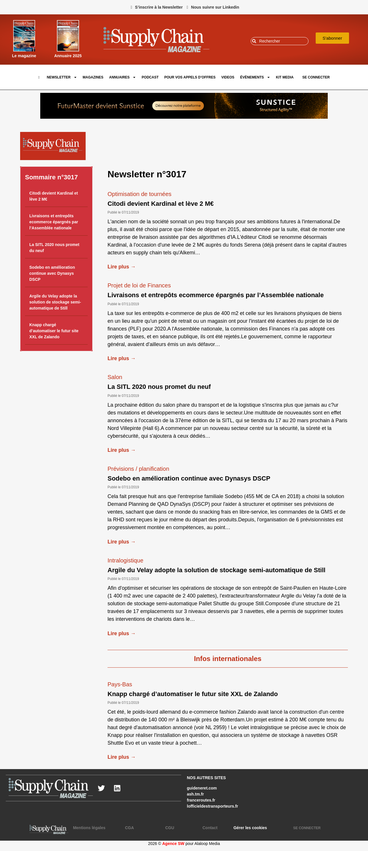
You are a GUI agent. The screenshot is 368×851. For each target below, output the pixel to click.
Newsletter (62, 77)
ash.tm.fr (195, 794)
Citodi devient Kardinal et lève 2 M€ (161, 203)
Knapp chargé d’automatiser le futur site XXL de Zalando (53, 330)
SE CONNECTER (315, 77)
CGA (129, 827)
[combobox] (279, 41)
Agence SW (173, 843)
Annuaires (122, 77)
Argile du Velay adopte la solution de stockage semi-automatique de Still (55, 302)
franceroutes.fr (201, 800)
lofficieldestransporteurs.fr (212, 806)
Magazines (93, 77)
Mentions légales (89, 827)
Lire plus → (122, 267)
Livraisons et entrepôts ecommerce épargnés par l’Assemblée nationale (53, 222)
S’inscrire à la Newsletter (159, 7)
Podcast (150, 77)
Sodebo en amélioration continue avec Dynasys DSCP (52, 273)
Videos (227, 77)
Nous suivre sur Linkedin (215, 7)
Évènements (255, 77)
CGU (169, 827)
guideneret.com (202, 788)
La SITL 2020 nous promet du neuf (159, 386)
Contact (209, 827)
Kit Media (285, 77)
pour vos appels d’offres (190, 77)
